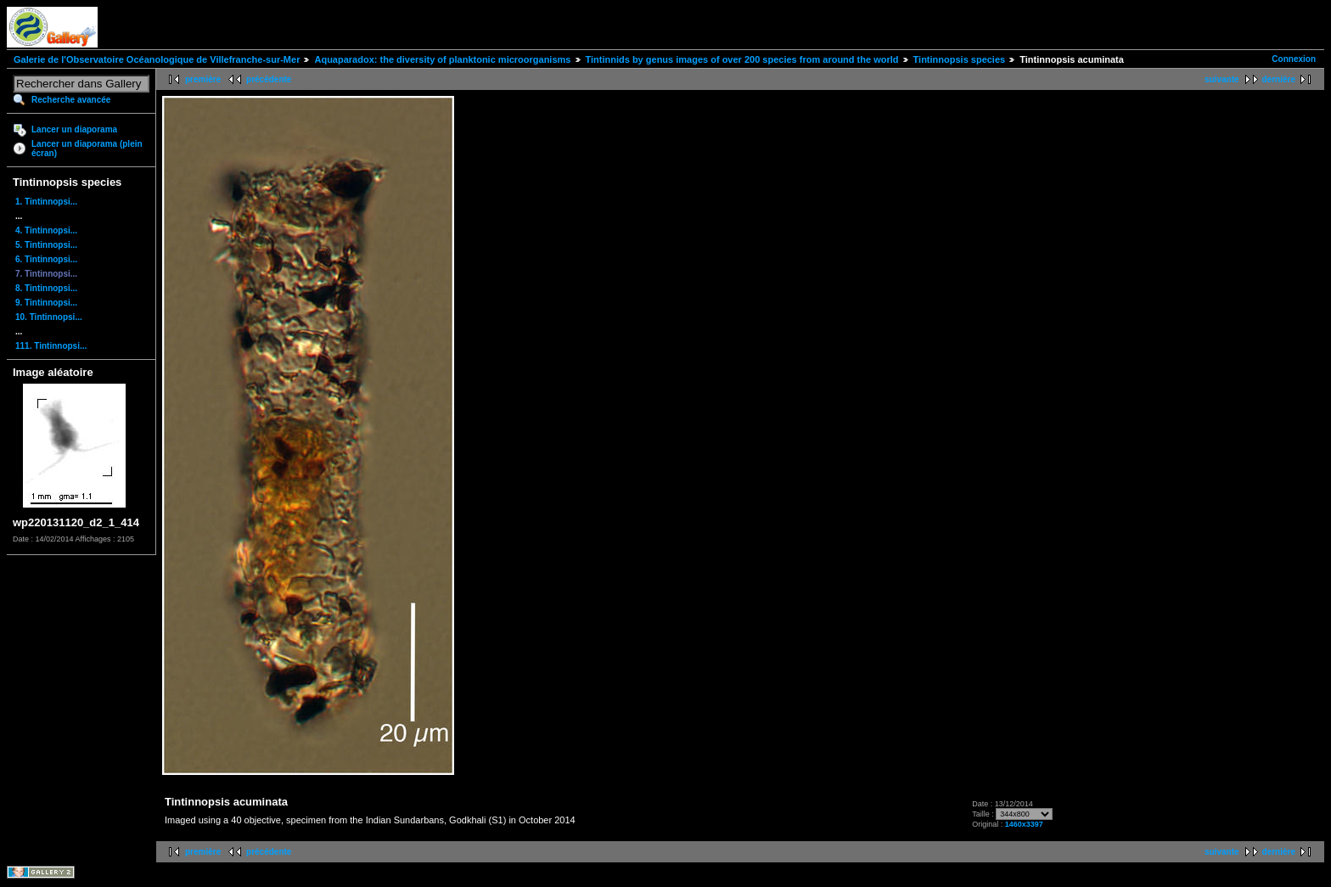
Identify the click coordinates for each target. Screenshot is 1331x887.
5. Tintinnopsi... (46, 245)
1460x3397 (1024, 824)
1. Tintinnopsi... (46, 201)
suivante (1222, 79)
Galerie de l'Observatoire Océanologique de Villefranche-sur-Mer (157, 59)
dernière (1278, 79)
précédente (268, 79)
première (203, 79)
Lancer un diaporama (74, 129)
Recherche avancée (70, 99)
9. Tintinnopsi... (46, 302)
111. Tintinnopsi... (51, 346)
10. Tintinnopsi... (48, 317)
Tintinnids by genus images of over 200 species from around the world (742, 59)
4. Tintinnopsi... (46, 230)
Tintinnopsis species (959, 59)
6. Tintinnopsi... (46, 259)
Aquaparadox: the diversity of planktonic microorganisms (442, 59)
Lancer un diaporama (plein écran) (87, 148)
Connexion (1294, 59)
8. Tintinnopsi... (46, 288)
